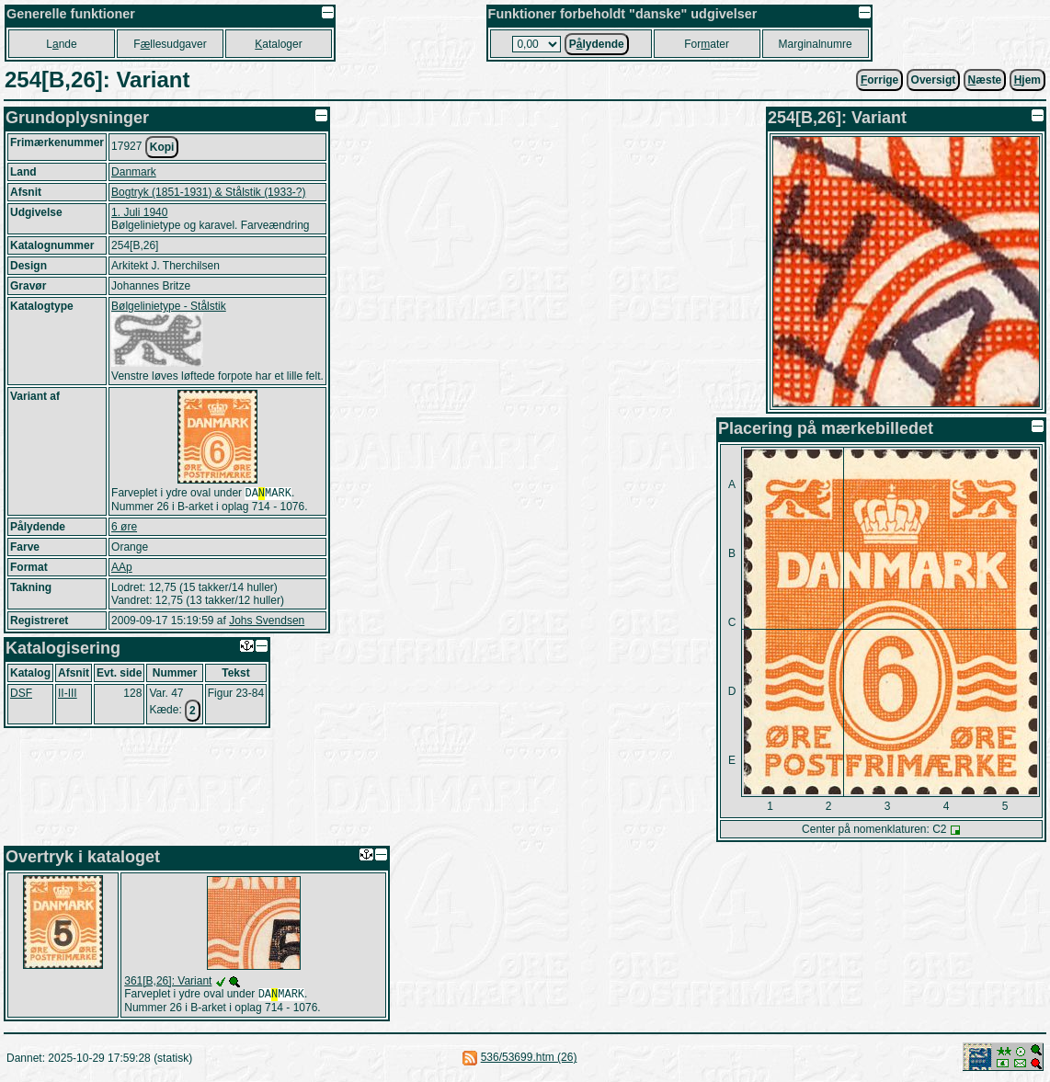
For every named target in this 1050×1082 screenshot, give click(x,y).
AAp (121, 569)
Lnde (61, 44)
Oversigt (933, 80)
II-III (67, 695)
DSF (21, 695)
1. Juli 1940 (139, 212)
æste (985, 80)
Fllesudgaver (169, 44)
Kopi (162, 147)
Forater (706, 44)
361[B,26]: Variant (167, 980)
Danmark (133, 171)
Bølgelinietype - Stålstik (168, 306)
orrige (879, 80)
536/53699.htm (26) (529, 1059)
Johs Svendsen (266, 622)
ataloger (278, 44)
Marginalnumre (815, 44)
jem (1027, 80)
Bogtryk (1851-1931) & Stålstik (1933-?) (208, 192)
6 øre (124, 528)
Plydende (596, 44)
